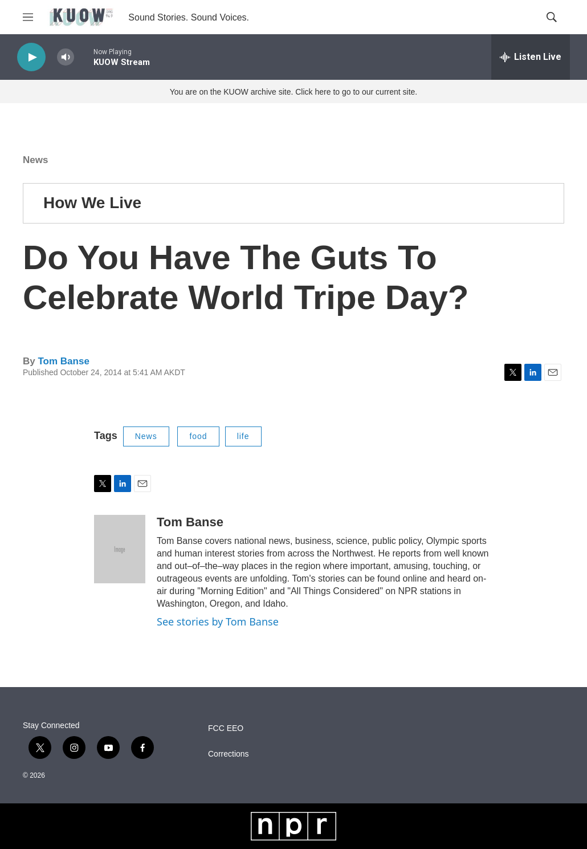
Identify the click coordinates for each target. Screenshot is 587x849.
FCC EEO (225, 728)
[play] (31, 57)
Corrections (228, 754)
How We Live (92, 203)
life (243, 436)
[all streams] (530, 57)
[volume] (65, 57)
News (35, 160)
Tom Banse (63, 361)
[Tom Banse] (119, 549)
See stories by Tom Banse (218, 621)
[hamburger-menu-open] (28, 17)
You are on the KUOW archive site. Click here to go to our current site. (293, 91)
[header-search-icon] (551, 17)
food (198, 436)
